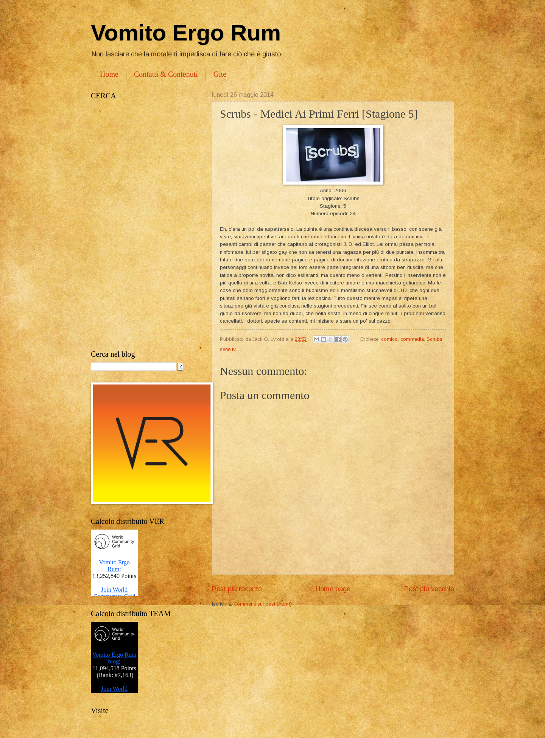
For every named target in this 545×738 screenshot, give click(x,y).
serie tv (227, 349)
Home (109, 74)
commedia (412, 339)
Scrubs (434, 339)
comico (389, 339)
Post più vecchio (429, 589)
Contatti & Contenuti (166, 74)
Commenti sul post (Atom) (263, 604)
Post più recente (237, 589)
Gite (219, 74)
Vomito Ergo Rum (186, 32)
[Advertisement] (144, 225)
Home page (333, 589)
